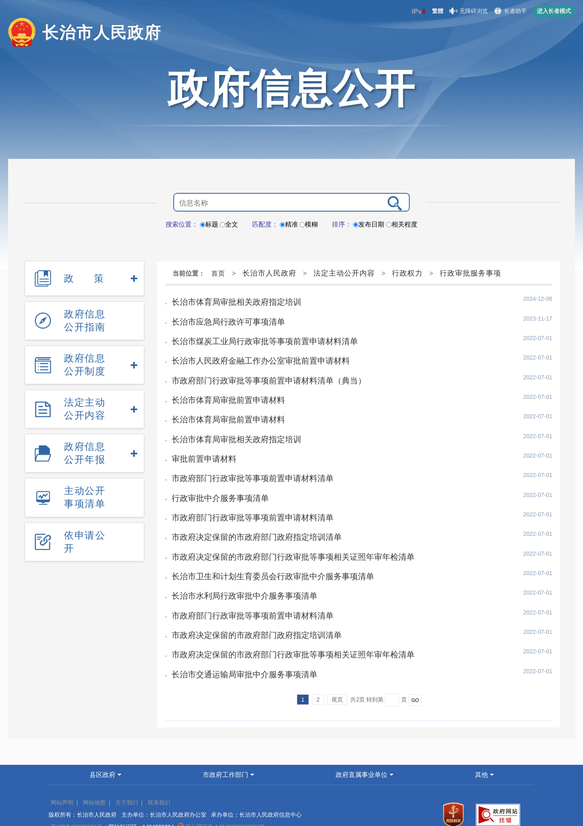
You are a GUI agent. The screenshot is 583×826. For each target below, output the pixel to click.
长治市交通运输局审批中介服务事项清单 (236, 648)
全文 (229, 224)
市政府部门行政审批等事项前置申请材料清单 (244, 465)
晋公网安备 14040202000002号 (221, 799)
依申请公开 (84, 510)
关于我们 (126, 775)
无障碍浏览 (468, 11)
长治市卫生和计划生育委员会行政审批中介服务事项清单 (262, 556)
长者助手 (510, 11)
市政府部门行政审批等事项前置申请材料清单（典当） (258, 374)
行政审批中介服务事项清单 (215, 483)
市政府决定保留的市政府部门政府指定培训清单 (247, 520)
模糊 (309, 224)
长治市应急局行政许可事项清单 (222, 319)
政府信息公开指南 (84, 313)
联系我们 (159, 775)
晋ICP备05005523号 (76, 799)
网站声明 (62, 775)
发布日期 (368, 224)
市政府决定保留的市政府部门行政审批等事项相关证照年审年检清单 (280, 538)
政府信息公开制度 (84, 352)
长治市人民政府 (269, 273)
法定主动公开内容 (84, 392)
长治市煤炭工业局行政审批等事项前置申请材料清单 (255, 338)
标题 (209, 224)
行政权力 (407, 273)
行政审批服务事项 (470, 273)
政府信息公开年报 (84, 431)
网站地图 (94, 775)
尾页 (337, 672)
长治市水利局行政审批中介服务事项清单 (236, 575)
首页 (218, 273)
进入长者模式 (554, 11)
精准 (289, 224)
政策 (84, 275)
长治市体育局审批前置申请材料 (222, 392)
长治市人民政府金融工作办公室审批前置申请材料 (251, 356)
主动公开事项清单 (84, 471)
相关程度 (401, 224)
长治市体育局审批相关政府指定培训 (229, 301)
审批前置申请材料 (200, 447)
